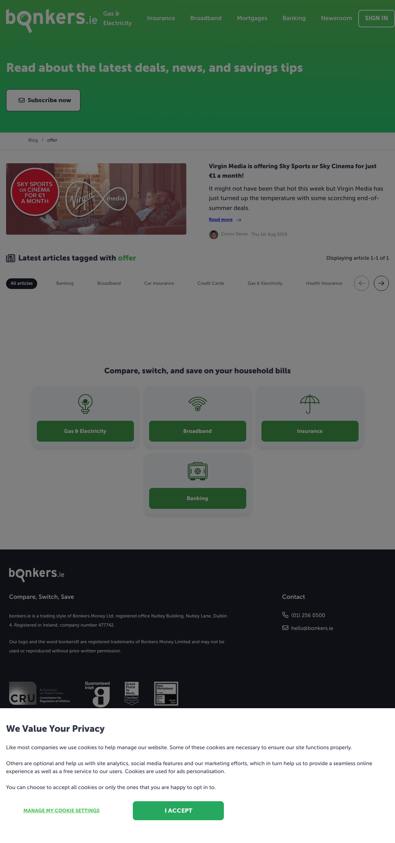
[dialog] (197, 421)
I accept (178, 810)
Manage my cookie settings (62, 811)
